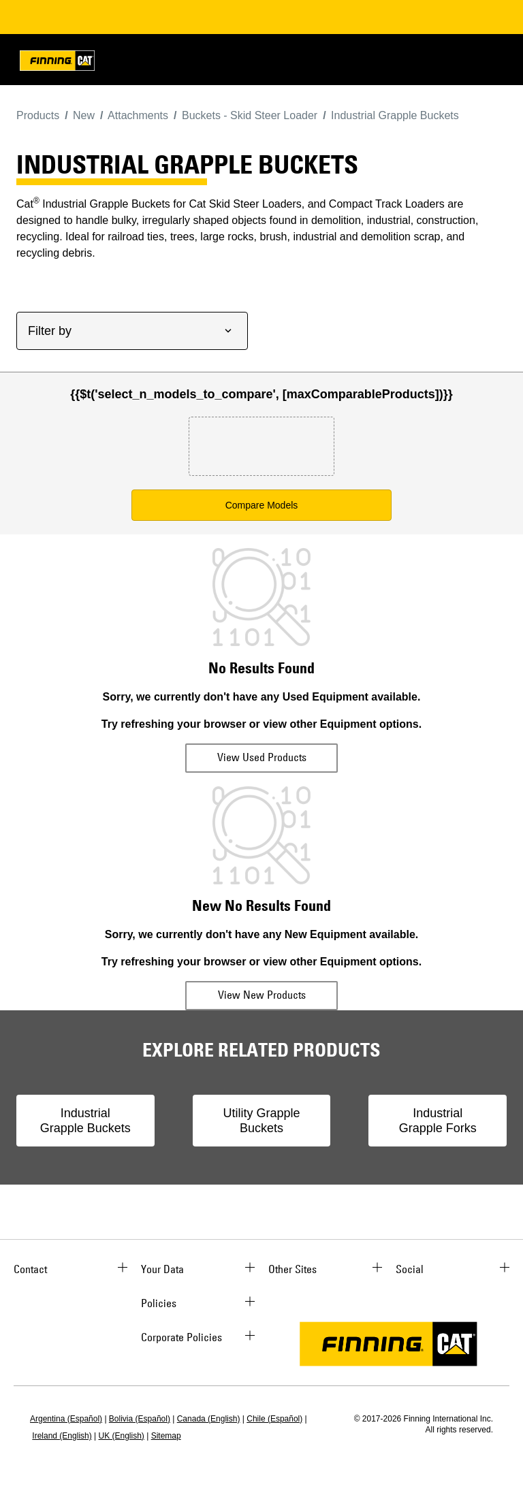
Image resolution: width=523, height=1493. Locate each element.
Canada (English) (208, 1419)
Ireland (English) (61, 1436)
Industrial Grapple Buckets (85, 1120)
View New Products (262, 994)
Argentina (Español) (66, 1419)
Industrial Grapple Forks (438, 1120)
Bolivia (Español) (139, 1419)
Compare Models (261, 505)
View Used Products (261, 757)
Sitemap (166, 1436)
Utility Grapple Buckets (261, 1120)
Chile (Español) (274, 1419)
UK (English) (121, 1436)
